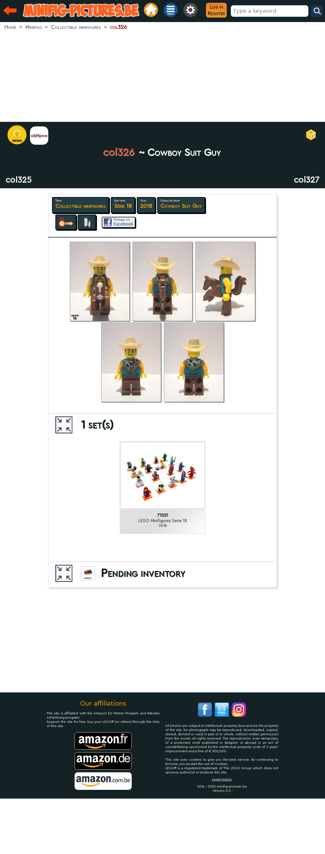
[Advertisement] (162, 76)
